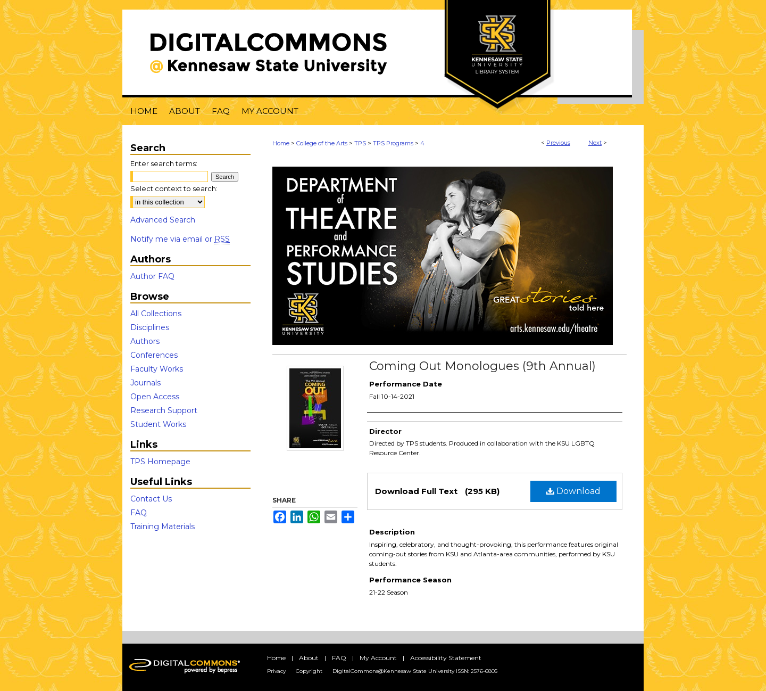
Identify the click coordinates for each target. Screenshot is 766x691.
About (309, 658)
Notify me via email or (180, 239)
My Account (378, 658)
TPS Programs (393, 143)
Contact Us (151, 499)
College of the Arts (321, 143)
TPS (360, 143)
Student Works (158, 424)
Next (595, 142)
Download (573, 491)
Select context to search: (174, 188)
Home (280, 143)
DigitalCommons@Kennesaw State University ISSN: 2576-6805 (414, 671)
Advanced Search (162, 220)
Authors (145, 341)
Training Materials (162, 526)
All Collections (155, 313)
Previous (558, 142)
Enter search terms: (163, 163)
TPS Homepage (160, 461)
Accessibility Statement (445, 658)
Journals (145, 383)
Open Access (154, 396)
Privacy (276, 671)
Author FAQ (152, 276)
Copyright (309, 671)
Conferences (154, 355)
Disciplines (149, 327)
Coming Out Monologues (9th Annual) (482, 366)
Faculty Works (156, 369)
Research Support (163, 410)
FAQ (138, 512)
